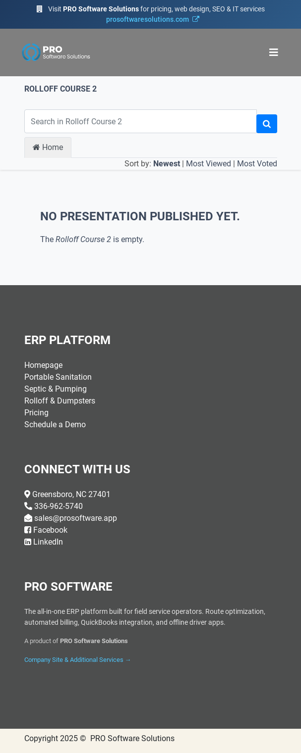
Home (48, 147)
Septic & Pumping (55, 389)
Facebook (50, 530)
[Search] (266, 123)
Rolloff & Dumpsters (59, 400)
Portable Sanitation (58, 377)
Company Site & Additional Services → (77, 659)
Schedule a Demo (55, 424)
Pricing (36, 412)
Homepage (43, 365)
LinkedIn (48, 542)
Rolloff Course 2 (60, 89)
